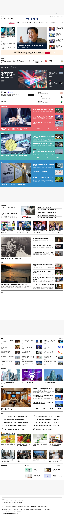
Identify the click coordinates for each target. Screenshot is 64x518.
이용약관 (28, 506)
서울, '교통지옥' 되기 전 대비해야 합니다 (23, 460)
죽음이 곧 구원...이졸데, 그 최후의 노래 (11, 258)
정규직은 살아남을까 (20, 61)
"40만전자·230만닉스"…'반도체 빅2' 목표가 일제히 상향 (43, 123)
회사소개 (3, 500)
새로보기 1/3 (60, 338)
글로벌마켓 (29, 22)
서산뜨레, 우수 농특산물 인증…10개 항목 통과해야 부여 (55, 444)
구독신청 (7, 500)
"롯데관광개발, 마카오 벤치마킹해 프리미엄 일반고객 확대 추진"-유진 (28, 362)
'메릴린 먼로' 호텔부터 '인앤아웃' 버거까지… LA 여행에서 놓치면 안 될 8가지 (43, 402)
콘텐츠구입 (9, 506)
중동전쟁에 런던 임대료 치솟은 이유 (39, 460)
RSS (24, 506)
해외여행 (51, 408)
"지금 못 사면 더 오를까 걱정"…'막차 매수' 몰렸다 (13, 184)
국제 (36, 22)
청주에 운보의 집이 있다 (7, 409)
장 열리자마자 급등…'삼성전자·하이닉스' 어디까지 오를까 (47, 419)
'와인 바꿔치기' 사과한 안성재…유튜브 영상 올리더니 (40, 231)
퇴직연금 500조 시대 (7, 383)
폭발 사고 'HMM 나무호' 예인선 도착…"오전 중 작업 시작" (8, 48)
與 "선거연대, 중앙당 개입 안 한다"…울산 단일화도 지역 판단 (28, 346)
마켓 (58, 128)
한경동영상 (3, 292)
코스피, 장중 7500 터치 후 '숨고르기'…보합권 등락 (8, 40)
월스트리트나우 (37, 134)
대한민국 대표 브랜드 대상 (10, 433)
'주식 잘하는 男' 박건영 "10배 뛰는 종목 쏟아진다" (31, 45)
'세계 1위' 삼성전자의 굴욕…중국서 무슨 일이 (46, 212)
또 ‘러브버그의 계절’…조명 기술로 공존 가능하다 (28, 352)
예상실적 (38, 157)
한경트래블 (3, 386)
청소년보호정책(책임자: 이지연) (42, 506)
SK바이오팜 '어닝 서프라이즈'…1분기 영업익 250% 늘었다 (50, 352)
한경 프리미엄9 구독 (56, 16)
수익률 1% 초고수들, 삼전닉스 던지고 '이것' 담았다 (14, 429)
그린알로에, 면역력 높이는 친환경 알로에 (40, 444)
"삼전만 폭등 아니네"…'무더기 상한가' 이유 (9, 214)
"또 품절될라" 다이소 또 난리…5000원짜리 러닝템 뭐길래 (47, 429)
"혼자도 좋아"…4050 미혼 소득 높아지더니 (9, 207)
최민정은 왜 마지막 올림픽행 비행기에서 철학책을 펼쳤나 (28, 341)
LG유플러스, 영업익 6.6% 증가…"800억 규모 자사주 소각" (6, 362)
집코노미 (33, 22)
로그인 (62, 16)
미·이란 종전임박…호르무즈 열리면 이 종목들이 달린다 (43, 152)
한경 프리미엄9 (11, 22)
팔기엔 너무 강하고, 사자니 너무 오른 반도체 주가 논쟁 (14, 155)
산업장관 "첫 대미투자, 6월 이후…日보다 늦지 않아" (8, 44)
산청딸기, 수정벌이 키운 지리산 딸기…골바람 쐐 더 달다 (23, 444)
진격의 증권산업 (49, 383)
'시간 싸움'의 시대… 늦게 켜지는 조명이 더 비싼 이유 (43, 285)
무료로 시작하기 (31, 94)
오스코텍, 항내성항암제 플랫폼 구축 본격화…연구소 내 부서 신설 (28, 357)
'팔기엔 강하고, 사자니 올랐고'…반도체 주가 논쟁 (59, 34)
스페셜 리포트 (3, 368)
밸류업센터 (57, 184)
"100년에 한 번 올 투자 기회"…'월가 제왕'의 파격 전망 (15, 426)
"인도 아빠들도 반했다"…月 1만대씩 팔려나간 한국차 (50, 357)
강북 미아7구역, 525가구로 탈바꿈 (40, 171)
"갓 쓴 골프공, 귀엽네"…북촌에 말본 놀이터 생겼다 (7, 341)
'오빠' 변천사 (51, 61)
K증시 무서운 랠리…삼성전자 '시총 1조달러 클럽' (43, 116)
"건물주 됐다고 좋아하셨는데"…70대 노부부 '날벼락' (7, 460)
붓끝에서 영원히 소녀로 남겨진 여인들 (41, 238)
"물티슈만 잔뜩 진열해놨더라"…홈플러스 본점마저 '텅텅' (47, 426)
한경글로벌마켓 (4, 133)
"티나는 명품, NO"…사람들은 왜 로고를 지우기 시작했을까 (43, 278)
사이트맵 (17, 506)
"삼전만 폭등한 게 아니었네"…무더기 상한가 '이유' (14, 129)
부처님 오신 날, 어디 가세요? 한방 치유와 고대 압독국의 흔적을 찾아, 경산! (43, 396)
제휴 (6, 506)
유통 (39, 22)
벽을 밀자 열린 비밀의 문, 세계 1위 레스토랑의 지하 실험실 (43, 271)
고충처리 (11, 500)
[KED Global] (12, 18)
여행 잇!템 (59, 408)
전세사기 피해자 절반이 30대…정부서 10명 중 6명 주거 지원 (43, 164)
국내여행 (44, 408)
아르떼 (2, 236)
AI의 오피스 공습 (27, 383)
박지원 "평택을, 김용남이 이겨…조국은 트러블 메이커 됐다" (7, 352)
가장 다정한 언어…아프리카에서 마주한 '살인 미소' (14, 284)
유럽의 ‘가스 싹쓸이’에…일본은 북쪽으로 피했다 (53, 83)
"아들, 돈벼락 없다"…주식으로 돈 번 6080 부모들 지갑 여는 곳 (16, 422)
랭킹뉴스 (2, 413)
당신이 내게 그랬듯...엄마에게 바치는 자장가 (42, 245)
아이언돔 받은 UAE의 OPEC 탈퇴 (6, 62)
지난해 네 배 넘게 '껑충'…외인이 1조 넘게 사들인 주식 (8, 75)
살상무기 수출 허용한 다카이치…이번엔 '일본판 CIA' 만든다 (59, 46)
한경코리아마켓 (4, 106)
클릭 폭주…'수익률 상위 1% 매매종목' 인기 (8, 37)
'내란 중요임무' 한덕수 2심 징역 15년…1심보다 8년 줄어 (59, 28)
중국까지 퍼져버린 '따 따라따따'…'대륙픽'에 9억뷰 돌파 (55, 231)
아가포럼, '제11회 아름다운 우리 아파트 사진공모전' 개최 (43, 178)
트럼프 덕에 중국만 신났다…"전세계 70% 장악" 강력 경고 (47, 422)
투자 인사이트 (51, 70)
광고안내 (15, 500)
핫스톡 (2, 70)
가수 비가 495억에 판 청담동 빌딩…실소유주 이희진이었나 (16, 416)
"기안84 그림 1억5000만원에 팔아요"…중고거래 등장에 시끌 (24, 231)
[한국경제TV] (5, 18)
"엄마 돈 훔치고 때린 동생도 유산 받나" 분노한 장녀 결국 (55, 460)
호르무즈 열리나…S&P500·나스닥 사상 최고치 (42, 144)
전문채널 (47, 22)
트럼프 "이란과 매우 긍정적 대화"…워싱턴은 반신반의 (59, 40)
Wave (2, 262)
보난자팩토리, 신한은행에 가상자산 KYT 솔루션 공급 (50, 346)
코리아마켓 (24, 22)
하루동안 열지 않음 (58, 52)
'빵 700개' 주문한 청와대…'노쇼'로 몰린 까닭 (46, 215)
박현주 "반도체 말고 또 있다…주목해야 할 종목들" (14, 419)
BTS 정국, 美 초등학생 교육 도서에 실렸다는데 (8, 231)
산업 (20, 22)
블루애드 (19, 500)
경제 (18, 22)
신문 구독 (51, 16)
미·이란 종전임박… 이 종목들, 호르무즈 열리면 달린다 (53, 73)
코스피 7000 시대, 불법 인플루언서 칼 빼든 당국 (43, 109)
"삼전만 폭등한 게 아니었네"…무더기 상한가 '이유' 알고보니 (48, 416)
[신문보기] (1, 18)
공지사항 (27, 465)
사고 (62, 465)
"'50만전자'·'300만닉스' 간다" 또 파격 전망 (46, 207)
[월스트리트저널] (8, 18)
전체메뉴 (53, 22)
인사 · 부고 (59, 465)
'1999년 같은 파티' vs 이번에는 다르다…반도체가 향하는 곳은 (43, 137)
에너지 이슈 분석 (51, 80)
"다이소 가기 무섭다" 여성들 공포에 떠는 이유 (46, 210)
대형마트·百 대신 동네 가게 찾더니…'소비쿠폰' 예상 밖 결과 (50, 341)
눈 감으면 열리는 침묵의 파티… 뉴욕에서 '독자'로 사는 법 (43, 265)
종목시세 (48, 157)
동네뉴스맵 (38, 184)
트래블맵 (36, 408)
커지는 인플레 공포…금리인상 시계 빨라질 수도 (38, 62)
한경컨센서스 (38, 128)
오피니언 (42, 22)
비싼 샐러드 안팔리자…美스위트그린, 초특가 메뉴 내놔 (7, 346)
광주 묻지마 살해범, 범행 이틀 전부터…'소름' (46, 218)
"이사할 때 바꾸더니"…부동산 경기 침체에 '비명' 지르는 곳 (50, 362)
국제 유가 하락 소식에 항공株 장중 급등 (7, 357)
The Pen (2, 449)
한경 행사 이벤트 (4, 465)
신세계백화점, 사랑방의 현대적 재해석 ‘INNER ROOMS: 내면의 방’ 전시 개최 (42, 389)
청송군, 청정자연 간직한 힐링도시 (8, 444)
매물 (48, 184)
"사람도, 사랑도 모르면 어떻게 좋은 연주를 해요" (43, 252)
